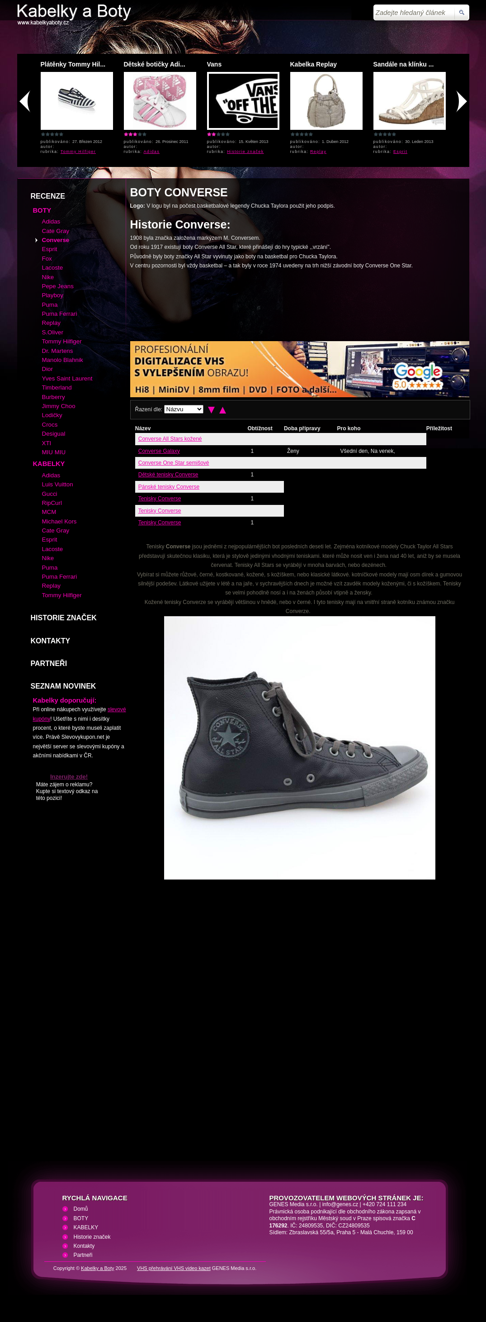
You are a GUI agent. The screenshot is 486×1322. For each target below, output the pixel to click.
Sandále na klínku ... (403, 64)
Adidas (152, 151)
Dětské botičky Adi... (154, 64)
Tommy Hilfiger (78, 151)
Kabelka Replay (313, 64)
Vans (214, 64)
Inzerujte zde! (69, 776)
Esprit (400, 151)
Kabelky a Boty (97, 1268)
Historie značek (245, 151)
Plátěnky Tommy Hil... (73, 64)
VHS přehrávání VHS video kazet (174, 1268)
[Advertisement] (172, 304)
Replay (318, 151)
